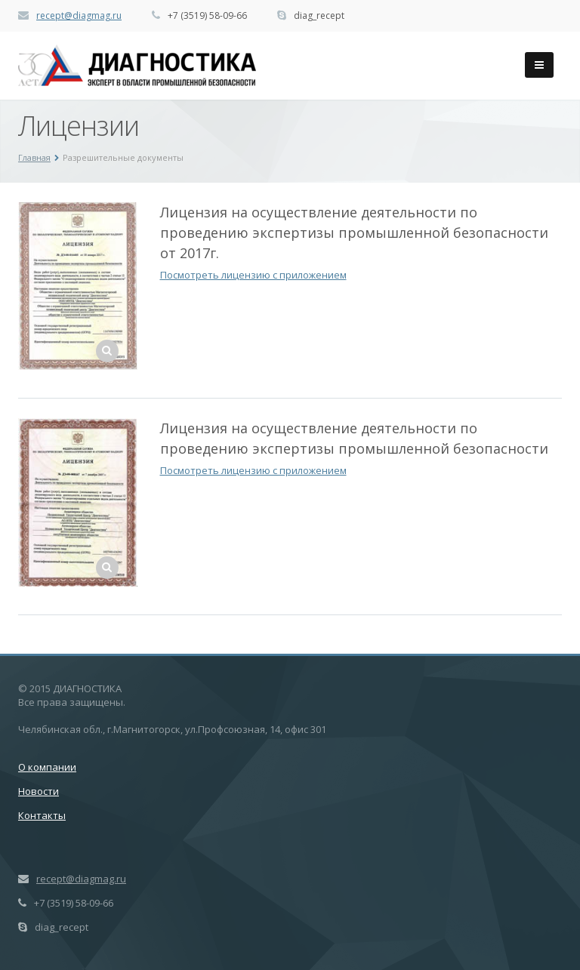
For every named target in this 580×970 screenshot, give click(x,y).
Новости (38, 791)
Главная (34, 157)
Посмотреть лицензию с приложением (253, 275)
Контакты (42, 815)
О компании (47, 767)
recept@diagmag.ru (79, 15)
